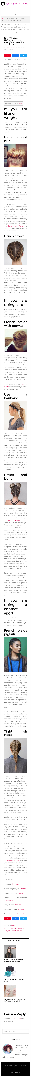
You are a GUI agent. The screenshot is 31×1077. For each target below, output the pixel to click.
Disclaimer (12, 1071)
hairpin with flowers (16, 226)
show (20, 103)
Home (4, 18)
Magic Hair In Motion (15, 6)
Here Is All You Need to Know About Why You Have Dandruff (14, 960)
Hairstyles (14, 925)
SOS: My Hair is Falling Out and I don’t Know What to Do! (14, 1000)
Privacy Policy (20, 1071)
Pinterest (15, 884)
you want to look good (16, 520)
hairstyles (14, 928)
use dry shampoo (12, 860)
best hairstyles (16, 927)
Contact (5, 1071)
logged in (17, 1019)
